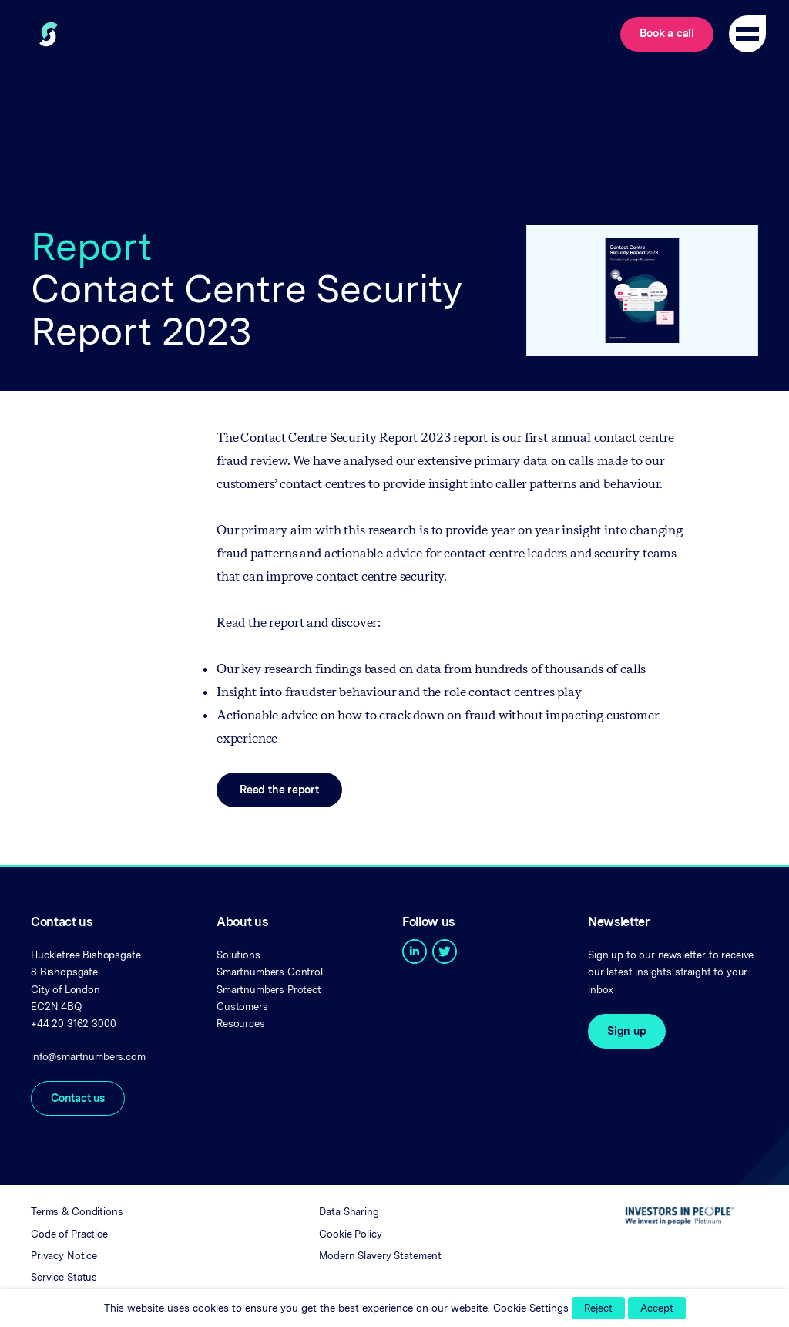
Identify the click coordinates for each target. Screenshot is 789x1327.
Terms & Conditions (77, 1212)
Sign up (626, 1031)
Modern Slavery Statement (380, 1255)
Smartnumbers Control (270, 972)
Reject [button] (598, 1308)
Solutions (238, 955)
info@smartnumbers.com (88, 1057)
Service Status (64, 1277)
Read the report (279, 789)
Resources (241, 1023)
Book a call (667, 33)
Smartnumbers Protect (269, 989)
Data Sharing (348, 1212)
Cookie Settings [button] (531, 1308)
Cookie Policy (350, 1234)
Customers (242, 1006)
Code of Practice (69, 1234)
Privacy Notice (64, 1255)
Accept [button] (656, 1308)
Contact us (78, 1098)
